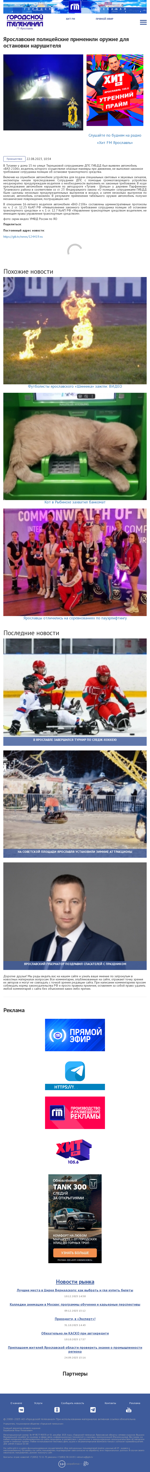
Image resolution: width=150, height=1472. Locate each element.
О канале (16, 1403)
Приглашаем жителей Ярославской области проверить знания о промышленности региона (75, 1349)
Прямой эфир (104, 18)
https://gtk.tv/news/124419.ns (23, 237)
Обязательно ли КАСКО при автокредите (75, 1333)
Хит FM (70, 18)
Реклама (134, 1403)
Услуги (38, 1403)
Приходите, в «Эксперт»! (75, 1318)
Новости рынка (75, 1281)
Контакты (110, 1403)
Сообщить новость (72, 1403)
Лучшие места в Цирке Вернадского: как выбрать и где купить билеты (75, 1290)
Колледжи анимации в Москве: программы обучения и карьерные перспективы (75, 1304)
